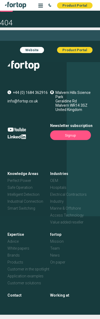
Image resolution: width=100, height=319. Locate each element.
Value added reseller (66, 222)
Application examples (25, 276)
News (55, 255)
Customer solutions (24, 283)
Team (55, 248)
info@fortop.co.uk (22, 101)
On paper (57, 262)
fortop (55, 234)
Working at (59, 295)
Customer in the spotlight (28, 269)
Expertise (15, 234)
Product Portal (74, 5)
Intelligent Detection (23, 194)
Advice (13, 241)
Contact (14, 295)
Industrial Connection (25, 201)
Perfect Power (19, 180)
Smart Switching (21, 208)
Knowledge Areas (22, 174)
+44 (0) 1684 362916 (30, 92)
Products (15, 262)
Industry (57, 201)
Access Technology (67, 215)
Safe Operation (20, 187)
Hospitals (58, 187)
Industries (59, 174)
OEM (54, 180)
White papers (18, 248)
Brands (13, 255)
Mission (57, 241)
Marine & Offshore (65, 208)
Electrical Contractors (68, 194)
